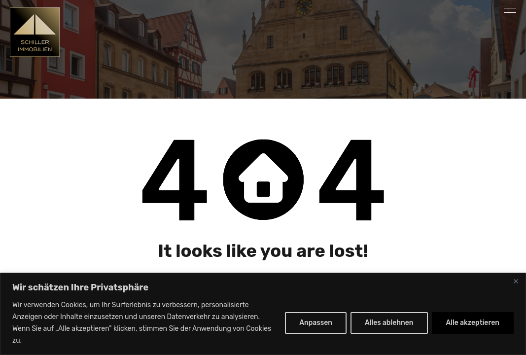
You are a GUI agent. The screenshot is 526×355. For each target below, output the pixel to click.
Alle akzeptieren (472, 323)
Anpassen (315, 323)
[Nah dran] (516, 281)
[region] (263, 314)
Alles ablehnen (389, 323)
